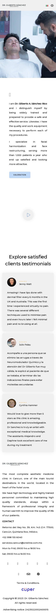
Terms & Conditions (28, 583)
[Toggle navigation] (52, 5)
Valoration (19, 175)
